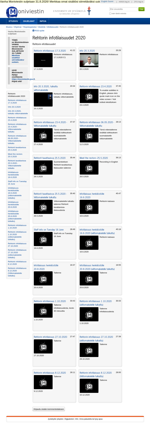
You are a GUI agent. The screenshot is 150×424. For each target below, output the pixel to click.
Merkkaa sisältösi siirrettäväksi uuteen (18, 58)
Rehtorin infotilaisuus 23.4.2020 (96, 86)
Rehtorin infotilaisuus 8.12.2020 (50, 372)
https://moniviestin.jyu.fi (23, 79)
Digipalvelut (69, 419)
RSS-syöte (38, 31)
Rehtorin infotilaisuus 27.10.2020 (50, 336)
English (104, 1)
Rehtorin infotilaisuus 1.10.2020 (50, 301)
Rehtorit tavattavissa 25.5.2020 (49, 158)
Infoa (43, 21)
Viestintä (41, 27)
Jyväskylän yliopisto (55, 419)
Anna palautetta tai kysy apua (90, 419)
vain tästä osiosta (119, 13)
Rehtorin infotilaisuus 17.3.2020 (50, 50)
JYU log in (138, 2)
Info (76, 419)
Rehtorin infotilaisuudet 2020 (16, 95)
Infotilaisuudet (52, 27)
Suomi (110, 1)
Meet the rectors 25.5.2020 (94, 158)
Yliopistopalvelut (29, 27)
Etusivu (13, 21)
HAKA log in (124, 2)
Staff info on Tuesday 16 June (49, 229)
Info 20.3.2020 (87, 50)
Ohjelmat (29, 21)
